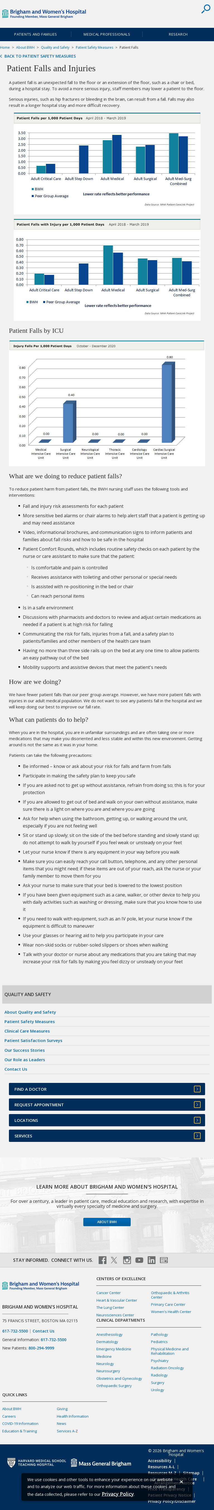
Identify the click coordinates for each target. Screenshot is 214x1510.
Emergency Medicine (113, 1348)
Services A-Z (67, 1430)
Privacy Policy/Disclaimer (172, 1501)
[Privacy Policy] (118, 1493)
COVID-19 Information (20, 1423)
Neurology (105, 1363)
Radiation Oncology (167, 1367)
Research (178, 34)
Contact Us (15, 1069)
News (61, 1423)
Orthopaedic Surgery (114, 1385)
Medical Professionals (107, 34)
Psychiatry (160, 1360)
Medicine (104, 1356)
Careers (9, 1416)
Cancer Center (108, 1292)
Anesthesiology (109, 1334)
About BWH (25, 47)
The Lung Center (110, 1307)
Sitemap (191, 1472)
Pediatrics (159, 1341)
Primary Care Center (168, 1304)
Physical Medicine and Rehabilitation (170, 1351)
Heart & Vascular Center (116, 1300)
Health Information (73, 1416)
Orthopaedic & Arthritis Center (170, 1294)
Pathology (159, 1334)
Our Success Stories (24, 1050)
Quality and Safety (55, 47)
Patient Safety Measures (94, 47)
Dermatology (107, 1341)
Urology (157, 1389)
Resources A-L (161, 1466)
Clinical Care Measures (27, 1031)
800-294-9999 (41, 1348)
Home (5, 47)
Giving (62, 1408)
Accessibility (160, 1460)
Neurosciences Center (115, 1314)
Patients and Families (35, 34)
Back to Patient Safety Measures (40, 56)
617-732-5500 (15, 1331)
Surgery (157, 1382)
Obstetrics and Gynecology (119, 1378)
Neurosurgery (108, 1370)
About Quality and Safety (30, 1012)
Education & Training (19, 1430)
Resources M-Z (162, 1472)
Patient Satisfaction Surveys (33, 1040)
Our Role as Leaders (24, 1059)
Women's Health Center (171, 1311)
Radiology (159, 1375)
